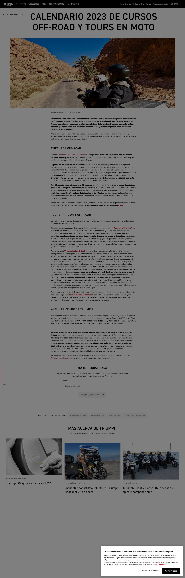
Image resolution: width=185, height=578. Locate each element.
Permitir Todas (171, 571)
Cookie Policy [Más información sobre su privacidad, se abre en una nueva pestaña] (162, 564)
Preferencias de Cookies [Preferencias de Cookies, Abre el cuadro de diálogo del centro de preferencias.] (150, 570)
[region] (142, 561)
